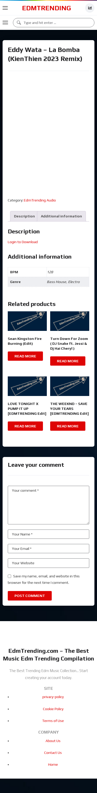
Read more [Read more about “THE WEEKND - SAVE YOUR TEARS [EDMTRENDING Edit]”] (68, 426)
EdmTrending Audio (40, 200)
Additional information (61, 216)
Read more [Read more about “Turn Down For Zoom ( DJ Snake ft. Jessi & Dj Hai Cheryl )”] (68, 361)
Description (24, 216)
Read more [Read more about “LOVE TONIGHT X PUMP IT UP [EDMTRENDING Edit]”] (25, 426)
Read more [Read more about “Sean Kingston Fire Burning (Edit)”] (25, 356)
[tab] (24, 216)
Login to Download (23, 242)
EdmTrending (46, 8)
